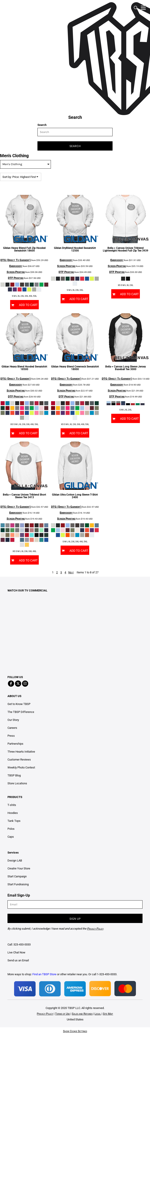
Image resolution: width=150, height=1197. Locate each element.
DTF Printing (15, 278)
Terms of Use (62, 1013)
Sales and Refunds (82, 1013)
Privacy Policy (45, 1013)
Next (71, 572)
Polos (11, 828)
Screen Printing (16, 272)
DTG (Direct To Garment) (15, 260)
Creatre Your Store (18, 868)
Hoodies (12, 813)
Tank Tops (13, 820)
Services (13, 852)
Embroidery (15, 266)
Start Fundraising (18, 884)
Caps (10, 836)
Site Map (108, 1013)
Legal (97, 1013)
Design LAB (14, 860)
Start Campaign (17, 876)
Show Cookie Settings (75, 1031)
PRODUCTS (14, 797)
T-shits (11, 805)
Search (41, 125)
